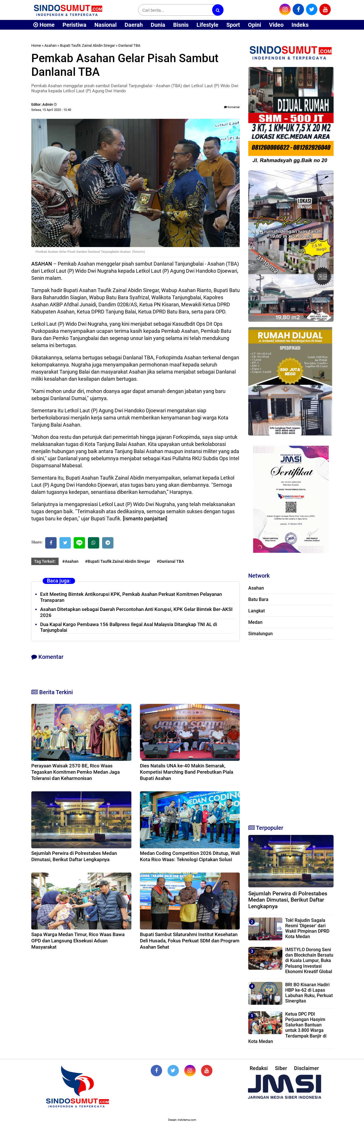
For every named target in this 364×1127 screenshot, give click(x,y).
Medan (255, 622)
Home (44, 24)
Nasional (105, 24)
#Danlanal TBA (170, 561)
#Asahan (70, 561)
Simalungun (260, 633)
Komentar (232, 107)
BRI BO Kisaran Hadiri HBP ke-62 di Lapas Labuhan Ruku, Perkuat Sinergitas (309, 993)
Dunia (158, 24)
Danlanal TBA (129, 45)
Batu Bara (258, 599)
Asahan (50, 45)
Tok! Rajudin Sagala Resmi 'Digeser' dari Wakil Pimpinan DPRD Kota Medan (307, 928)
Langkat (256, 611)
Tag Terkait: (45, 561)
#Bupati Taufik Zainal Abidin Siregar (117, 561)
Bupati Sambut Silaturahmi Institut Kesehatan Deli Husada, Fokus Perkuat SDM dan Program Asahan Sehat (189, 941)
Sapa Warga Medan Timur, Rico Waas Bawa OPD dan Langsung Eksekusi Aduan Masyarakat (78, 941)
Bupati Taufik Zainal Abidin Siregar (87, 45)
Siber (281, 1068)
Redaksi (259, 1068)
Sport (233, 24)
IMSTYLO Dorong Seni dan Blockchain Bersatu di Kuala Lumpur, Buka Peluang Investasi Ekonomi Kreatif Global (309, 960)
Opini (254, 24)
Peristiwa (74, 24)
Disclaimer (306, 1068)
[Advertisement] (291, 729)
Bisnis (181, 24)
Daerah (134, 24)
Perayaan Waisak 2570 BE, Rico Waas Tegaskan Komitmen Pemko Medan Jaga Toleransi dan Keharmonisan (75, 772)
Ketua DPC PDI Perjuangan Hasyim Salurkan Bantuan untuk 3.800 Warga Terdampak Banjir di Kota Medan (287, 1027)
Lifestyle (207, 24)
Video (276, 24)
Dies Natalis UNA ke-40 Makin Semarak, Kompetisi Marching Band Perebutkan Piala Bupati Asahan (186, 772)
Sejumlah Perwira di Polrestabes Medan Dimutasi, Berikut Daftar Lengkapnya (287, 900)
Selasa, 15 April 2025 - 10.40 (51, 110)
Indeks (300, 24)
